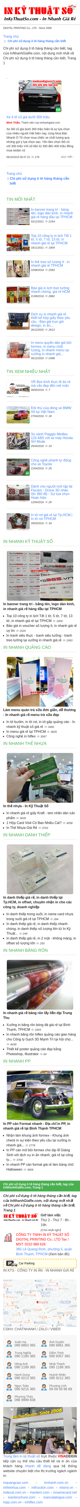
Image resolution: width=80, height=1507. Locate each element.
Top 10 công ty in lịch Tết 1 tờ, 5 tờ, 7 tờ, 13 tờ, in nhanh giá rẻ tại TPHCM (51, 239)
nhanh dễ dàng (38, 1466)
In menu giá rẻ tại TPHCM (26, 731)
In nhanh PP (17, 1061)
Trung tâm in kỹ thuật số (21, 1456)
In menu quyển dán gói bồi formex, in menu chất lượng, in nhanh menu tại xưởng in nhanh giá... (51, 348)
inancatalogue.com (58, 1497)
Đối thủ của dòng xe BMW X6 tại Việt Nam (51, 410)
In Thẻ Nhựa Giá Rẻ (22, 828)
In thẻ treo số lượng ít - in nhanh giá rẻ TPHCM (50, 264)
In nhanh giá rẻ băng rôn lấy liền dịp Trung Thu (37, 1015)
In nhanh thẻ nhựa (25, 743)
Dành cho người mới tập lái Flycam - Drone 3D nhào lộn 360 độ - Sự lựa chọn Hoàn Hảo (51, 492)
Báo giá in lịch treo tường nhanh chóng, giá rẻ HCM (50, 290)
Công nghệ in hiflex (21, 736)
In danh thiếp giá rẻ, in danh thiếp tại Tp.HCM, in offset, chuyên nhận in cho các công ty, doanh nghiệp (37, 902)
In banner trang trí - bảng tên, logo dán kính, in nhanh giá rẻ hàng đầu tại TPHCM (52, 213)
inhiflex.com (33, 1502)
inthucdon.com (42, 1487)
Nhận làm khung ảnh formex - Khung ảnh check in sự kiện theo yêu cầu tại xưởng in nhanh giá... (38, 1140)
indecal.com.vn (14, 1492)
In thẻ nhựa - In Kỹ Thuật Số (25, 806)
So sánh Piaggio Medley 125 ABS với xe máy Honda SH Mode (52, 437)
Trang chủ (11, 36)
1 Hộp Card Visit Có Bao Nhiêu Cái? (34, 823)
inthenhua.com (14, 1487)
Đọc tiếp (67, 157)
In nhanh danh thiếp (26, 834)
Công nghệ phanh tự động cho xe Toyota (51, 462)
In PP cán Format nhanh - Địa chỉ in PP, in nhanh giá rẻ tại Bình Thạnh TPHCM (36, 1126)
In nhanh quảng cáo (27, 647)
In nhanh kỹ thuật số (28, 541)
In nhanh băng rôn (25, 950)
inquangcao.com (15, 1482)
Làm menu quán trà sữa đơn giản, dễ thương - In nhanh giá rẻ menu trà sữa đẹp (39, 712)
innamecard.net (65, 1492)
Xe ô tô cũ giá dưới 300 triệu (28, 117)
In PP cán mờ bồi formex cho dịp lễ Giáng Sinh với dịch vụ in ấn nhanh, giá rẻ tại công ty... (39, 1155)
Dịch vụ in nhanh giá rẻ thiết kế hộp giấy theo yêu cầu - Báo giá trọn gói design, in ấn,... (50, 319)
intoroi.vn (66, 1487)
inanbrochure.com (21, 1497)
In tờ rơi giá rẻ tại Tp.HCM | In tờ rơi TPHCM (51, 517)
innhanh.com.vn (56, 1482)
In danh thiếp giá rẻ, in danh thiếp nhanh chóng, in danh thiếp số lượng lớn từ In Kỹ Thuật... (38, 928)
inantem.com (39, 1492)
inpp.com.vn (12, 1502)
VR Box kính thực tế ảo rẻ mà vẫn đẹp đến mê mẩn (50, 383)
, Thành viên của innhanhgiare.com (33, 122)
